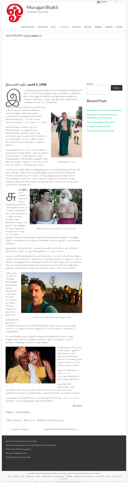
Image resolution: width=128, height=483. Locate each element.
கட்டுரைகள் (64, 27)
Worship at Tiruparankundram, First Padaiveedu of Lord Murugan (31, 445)
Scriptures (76, 27)
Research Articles (80, 476)
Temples (108, 476)
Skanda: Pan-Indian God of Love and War (104, 110)
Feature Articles (27, 27)
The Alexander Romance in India (100, 130)
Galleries (109, 27)
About (9, 476)
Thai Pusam (43, 27)
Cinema (119, 27)
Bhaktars (16, 476)
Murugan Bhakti (42, 7)
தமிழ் (53, 27)
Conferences (29, 476)
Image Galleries (59, 476)
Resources (90, 476)
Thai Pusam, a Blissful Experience (101, 122)
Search (90, 84)
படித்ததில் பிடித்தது (18, 429)
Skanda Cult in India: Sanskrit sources (62, 429)
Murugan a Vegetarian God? (99, 126)
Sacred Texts (100, 476)
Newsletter (69, 476)
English (102, 1)
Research (88, 27)
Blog (22, 476)
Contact (37, 476)
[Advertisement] (64, 58)
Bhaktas (98, 27)
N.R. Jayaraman (15, 420)
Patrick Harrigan (23, 412)
